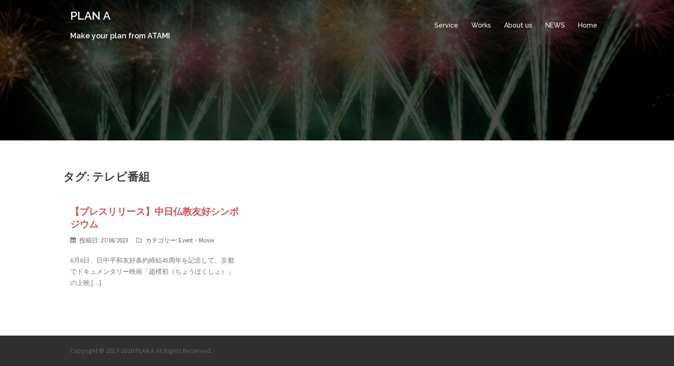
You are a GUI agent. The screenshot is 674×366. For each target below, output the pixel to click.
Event (186, 240)
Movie (206, 240)
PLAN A (90, 15)
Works (481, 25)
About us (518, 25)
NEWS (555, 25)
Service (446, 25)
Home (587, 25)
